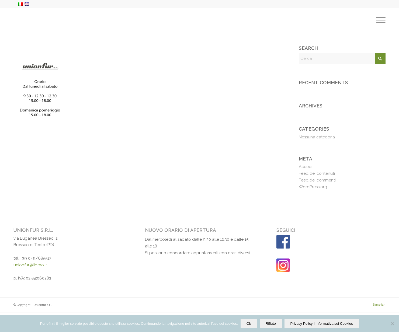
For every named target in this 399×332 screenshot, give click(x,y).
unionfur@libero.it (30, 265)
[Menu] (379, 20)
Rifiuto (271, 323)
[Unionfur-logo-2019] (39, 20)
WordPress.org (313, 186)
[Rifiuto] (392, 323)
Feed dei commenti (317, 180)
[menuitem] (379, 20)
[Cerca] (342, 58)
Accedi (305, 166)
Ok (249, 323)
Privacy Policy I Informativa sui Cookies (321, 323)
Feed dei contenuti (317, 173)
